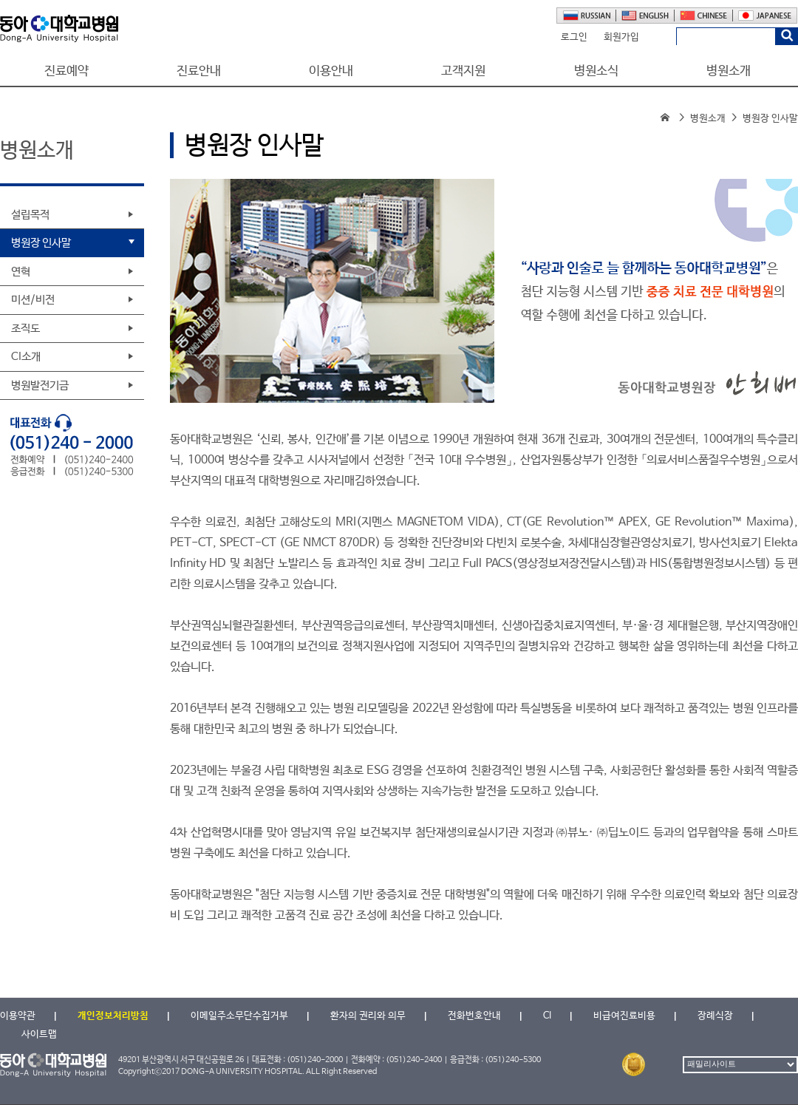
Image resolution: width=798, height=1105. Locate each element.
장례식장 (715, 1015)
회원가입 (621, 37)
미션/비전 (33, 299)
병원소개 (728, 71)
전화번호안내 (474, 1015)
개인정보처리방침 (113, 1015)
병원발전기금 (40, 385)
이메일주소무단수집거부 (239, 1015)
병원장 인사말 (41, 243)
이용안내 (331, 71)
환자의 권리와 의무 (368, 1015)
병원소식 (596, 71)
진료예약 (66, 71)
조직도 (25, 328)
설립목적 (30, 214)
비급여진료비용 (624, 1015)
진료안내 (199, 71)
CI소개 (26, 356)
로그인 (574, 37)
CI (547, 1015)
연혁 (20, 271)
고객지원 (463, 71)
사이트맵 (39, 1034)
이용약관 (17, 1015)
